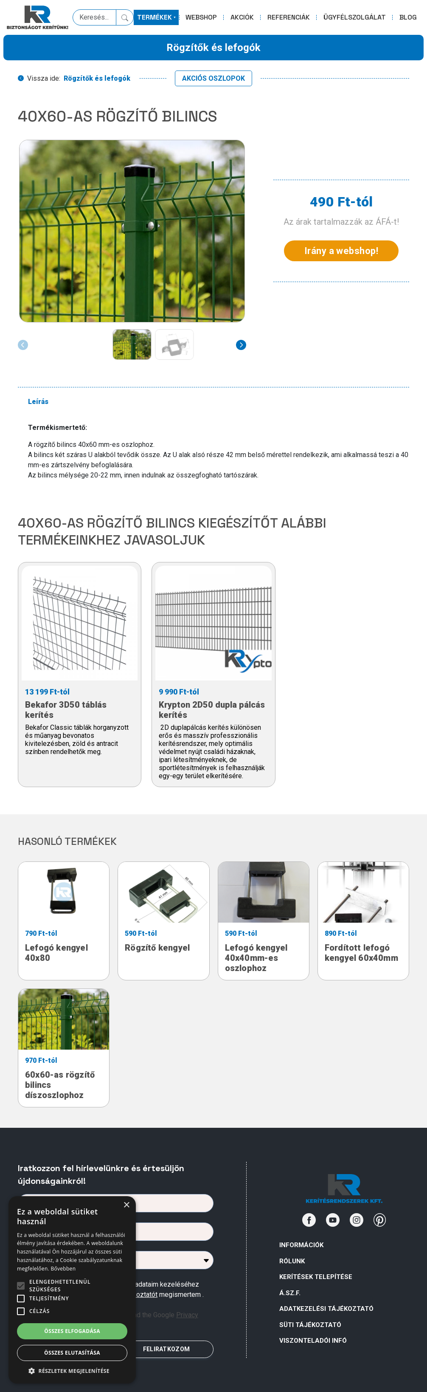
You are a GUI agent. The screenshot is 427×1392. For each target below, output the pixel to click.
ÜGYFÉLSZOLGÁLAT (354, 17)
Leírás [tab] (38, 402)
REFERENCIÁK (288, 17)
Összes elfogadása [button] (72, 1331)
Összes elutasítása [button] (72, 1352)
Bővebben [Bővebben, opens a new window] (63, 1268)
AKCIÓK (242, 17)
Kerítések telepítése (315, 1277)
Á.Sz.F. (290, 1293)
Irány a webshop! (341, 251)
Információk (301, 1245)
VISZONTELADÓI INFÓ (313, 1340)
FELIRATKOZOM (166, 1349)
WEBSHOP (201, 17)
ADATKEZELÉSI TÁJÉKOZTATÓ (326, 1309)
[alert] (72, 1290)
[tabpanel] (218, 451)
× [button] (126, 1205)
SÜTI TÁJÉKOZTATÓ (310, 1325)
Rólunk (292, 1261)
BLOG (408, 17)
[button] (72, 1371)
